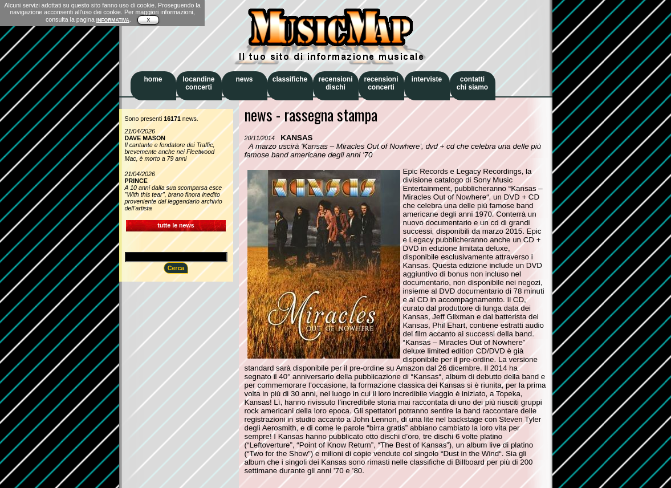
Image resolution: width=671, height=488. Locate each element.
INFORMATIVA (112, 20)
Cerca (176, 268)
